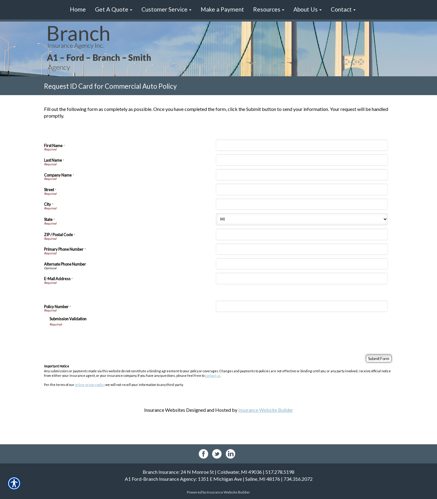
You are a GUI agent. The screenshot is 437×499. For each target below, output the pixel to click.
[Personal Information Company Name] (302, 175)
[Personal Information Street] (302, 189)
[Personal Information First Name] (302, 145)
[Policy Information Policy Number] (302, 306)
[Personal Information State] (302, 219)
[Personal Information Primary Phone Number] (302, 249)
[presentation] (95, 338)
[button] (113, 9)
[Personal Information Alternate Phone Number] (302, 264)
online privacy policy (90, 385)
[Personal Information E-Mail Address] (302, 278)
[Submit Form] (378, 358)
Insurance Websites (164, 410)
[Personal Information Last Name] (302, 160)
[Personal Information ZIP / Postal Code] (302, 234)
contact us (212, 375)
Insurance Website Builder (265, 410)
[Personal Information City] (302, 204)
